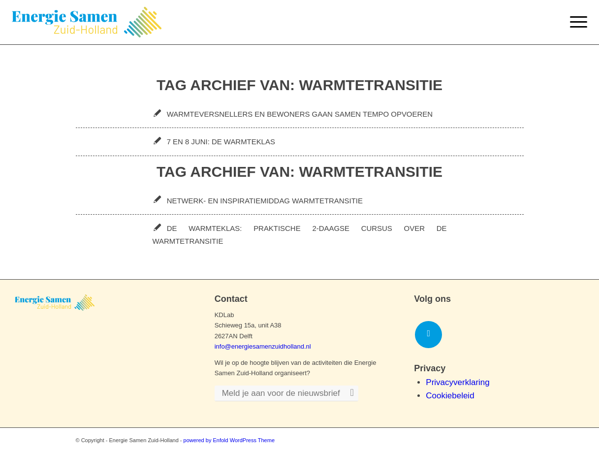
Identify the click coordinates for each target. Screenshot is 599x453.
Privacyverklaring (457, 382)
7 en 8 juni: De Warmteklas (221, 141)
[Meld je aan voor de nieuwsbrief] (286, 394)
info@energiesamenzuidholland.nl (263, 346)
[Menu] (575, 22)
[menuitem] (575, 22)
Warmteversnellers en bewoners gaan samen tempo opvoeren (300, 114)
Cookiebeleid (450, 395)
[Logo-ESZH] (86, 22)
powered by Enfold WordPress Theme (229, 440)
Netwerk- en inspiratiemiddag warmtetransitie (265, 200)
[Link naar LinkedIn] (428, 334)
